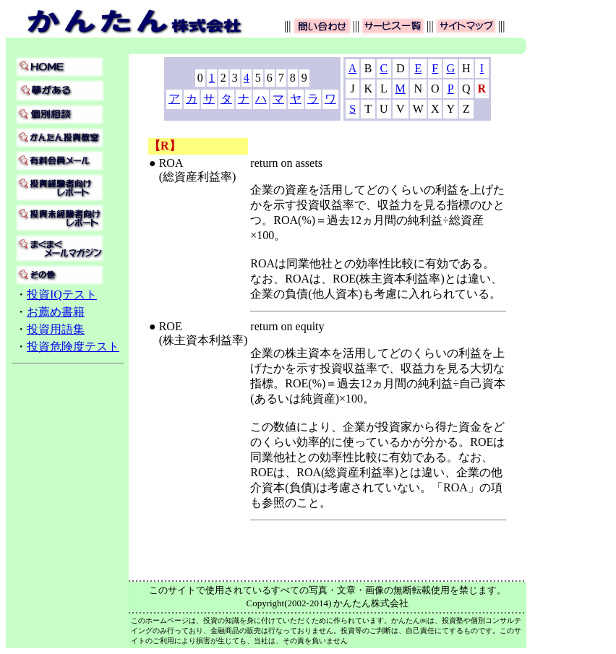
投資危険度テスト (73, 346)
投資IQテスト (62, 294)
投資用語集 (56, 329)
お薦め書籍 (56, 312)
